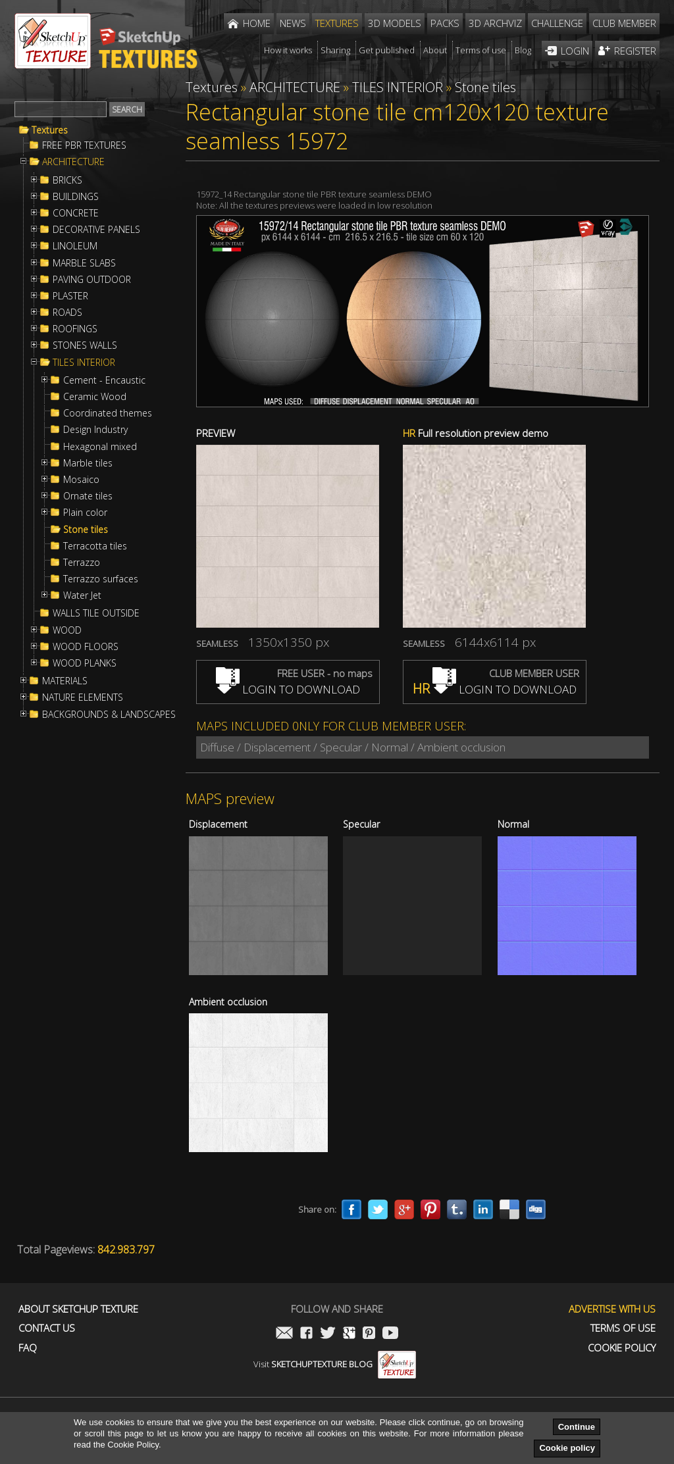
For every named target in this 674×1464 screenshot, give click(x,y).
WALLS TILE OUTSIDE (96, 613)
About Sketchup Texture (78, 1309)
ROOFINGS (75, 329)
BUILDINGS (76, 197)
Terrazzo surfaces (100, 579)
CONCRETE (76, 213)
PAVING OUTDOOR (92, 280)
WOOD (67, 630)
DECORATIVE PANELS (96, 230)
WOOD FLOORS (85, 647)
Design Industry (95, 430)
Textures (50, 130)
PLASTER (70, 296)
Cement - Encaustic (104, 380)
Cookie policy (567, 1448)
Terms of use (623, 1328)
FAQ (27, 1348)
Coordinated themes (107, 413)
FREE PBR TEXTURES (84, 145)
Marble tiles (88, 463)
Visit (334, 1364)
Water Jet (82, 595)
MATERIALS (65, 681)
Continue (576, 1427)
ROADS (67, 312)
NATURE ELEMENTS (82, 697)
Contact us (46, 1328)
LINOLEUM (75, 246)
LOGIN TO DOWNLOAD (288, 689)
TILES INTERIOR (84, 362)
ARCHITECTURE (73, 162)
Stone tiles (85, 530)
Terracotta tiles (95, 546)
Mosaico (81, 480)
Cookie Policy (622, 1348)
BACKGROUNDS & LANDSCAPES (109, 714)
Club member (624, 23)
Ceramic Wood (94, 397)
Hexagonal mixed (100, 447)
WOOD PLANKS (85, 663)
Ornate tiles (88, 496)
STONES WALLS (85, 345)
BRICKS (67, 180)
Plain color (85, 512)
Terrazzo (81, 562)
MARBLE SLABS (84, 263)
